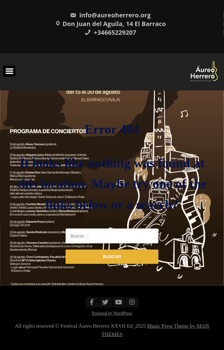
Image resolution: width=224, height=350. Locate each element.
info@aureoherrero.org (110, 15)
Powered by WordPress (112, 313)
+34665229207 (110, 32)
